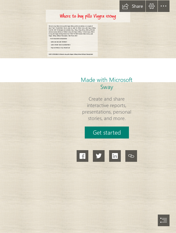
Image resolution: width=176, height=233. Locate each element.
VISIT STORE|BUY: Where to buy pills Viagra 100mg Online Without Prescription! (71, 54)
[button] (132, 6)
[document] (88, 116)
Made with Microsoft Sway (106, 83)
